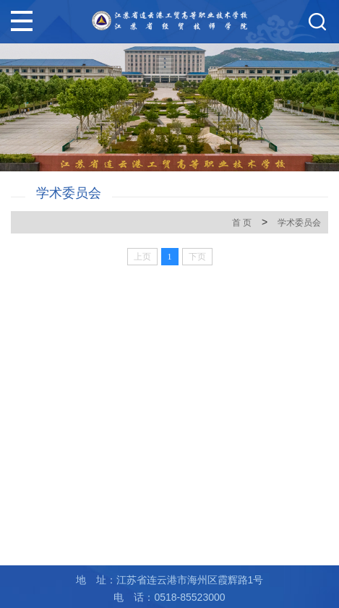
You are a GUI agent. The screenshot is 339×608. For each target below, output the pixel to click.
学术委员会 (299, 223)
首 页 (242, 223)
